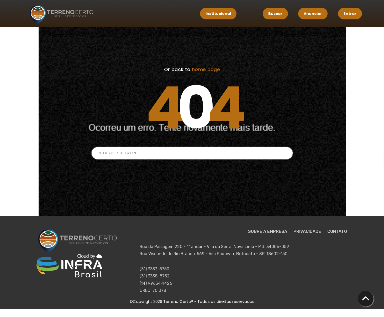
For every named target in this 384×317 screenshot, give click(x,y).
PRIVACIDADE (307, 231)
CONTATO (337, 231)
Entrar (350, 13)
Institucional (218, 13)
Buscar (275, 13)
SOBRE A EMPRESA (268, 231)
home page (206, 69)
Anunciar (313, 13)
